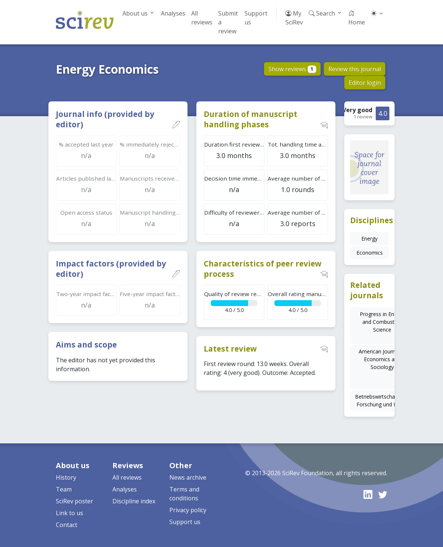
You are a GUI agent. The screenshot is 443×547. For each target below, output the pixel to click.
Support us (255, 17)
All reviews (201, 17)
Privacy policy (187, 510)
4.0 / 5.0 (234, 301)
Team (64, 489)
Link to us (69, 513)
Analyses (173, 13)
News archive (187, 477)
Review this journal (354, 69)
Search (322, 13)
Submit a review (228, 22)
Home (356, 17)
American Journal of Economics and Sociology (382, 359)
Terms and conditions (184, 493)
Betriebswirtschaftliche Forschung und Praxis (382, 400)
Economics (369, 252)
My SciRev (294, 17)
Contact (66, 525)
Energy (369, 238)
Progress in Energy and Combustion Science (382, 322)
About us (135, 13)
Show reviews (292, 69)
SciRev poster (74, 501)
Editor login (365, 82)
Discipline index (133, 501)
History (66, 477)
